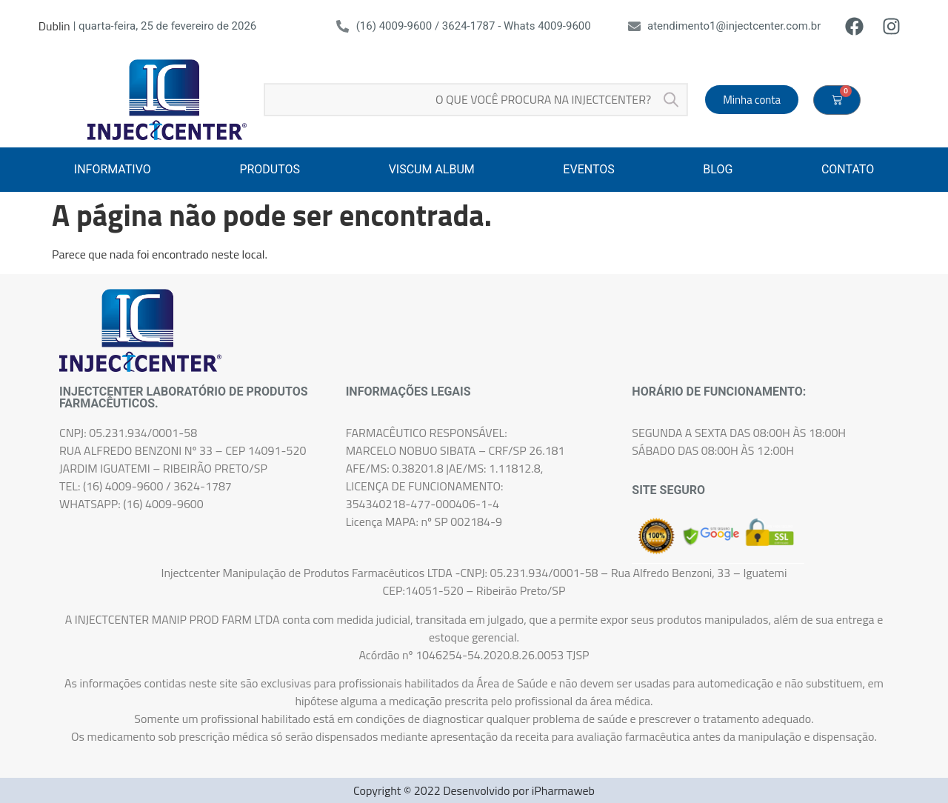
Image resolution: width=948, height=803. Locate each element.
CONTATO (847, 169)
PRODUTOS (269, 169)
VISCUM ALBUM (432, 169)
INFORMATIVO (112, 169)
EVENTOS (588, 169)
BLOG (717, 169)
